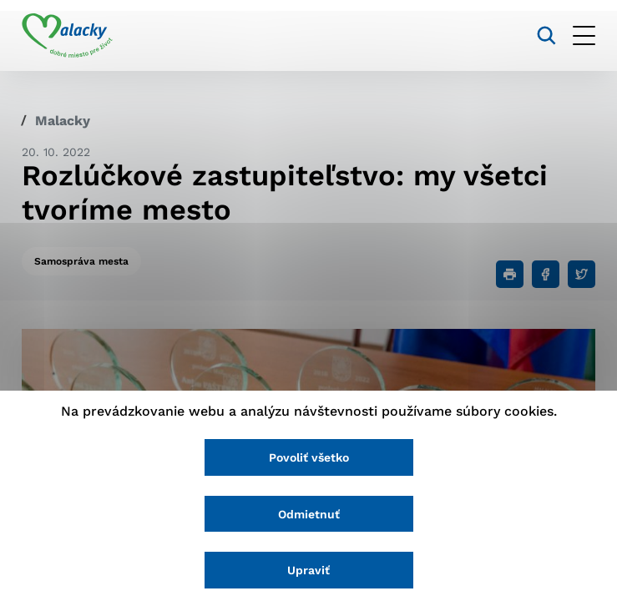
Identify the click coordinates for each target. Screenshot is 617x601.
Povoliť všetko (309, 457)
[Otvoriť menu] (584, 35)
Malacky (62, 121)
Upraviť (308, 570)
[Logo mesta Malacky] (67, 35)
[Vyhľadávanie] (546, 35)
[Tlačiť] (509, 274)
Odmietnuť (309, 514)
